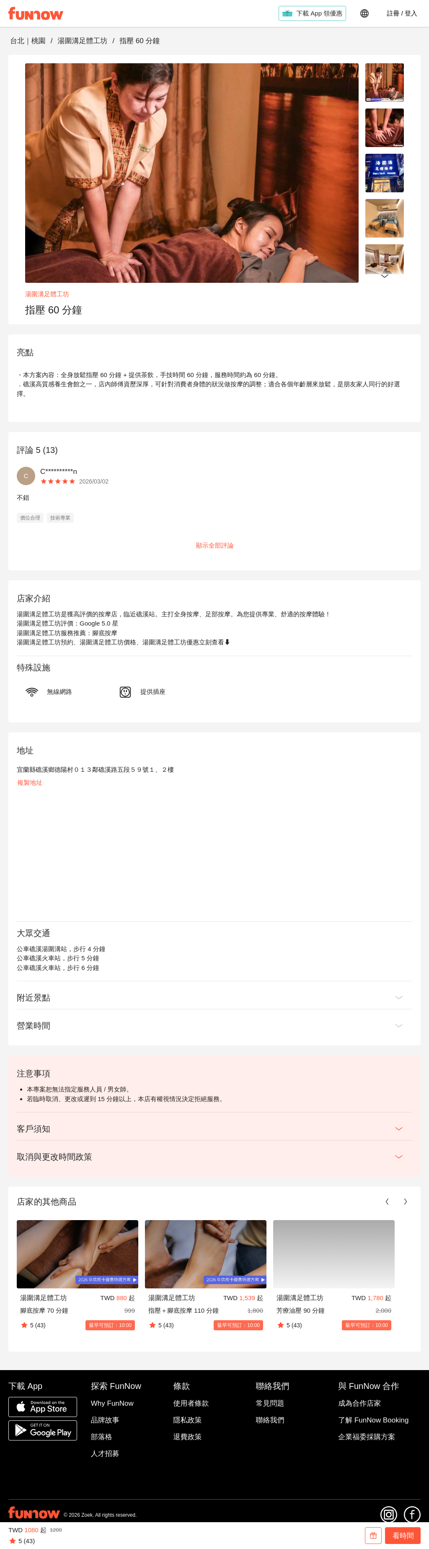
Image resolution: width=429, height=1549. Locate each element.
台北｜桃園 (28, 41)
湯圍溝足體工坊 (82, 41)
